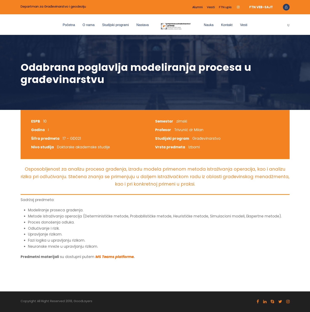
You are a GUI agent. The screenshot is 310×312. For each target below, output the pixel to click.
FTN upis (225, 7)
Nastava (142, 25)
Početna (69, 25)
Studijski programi (115, 25)
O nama (89, 25)
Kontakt (226, 25)
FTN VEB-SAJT (261, 7)
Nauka (209, 25)
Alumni (197, 7)
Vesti (211, 7)
